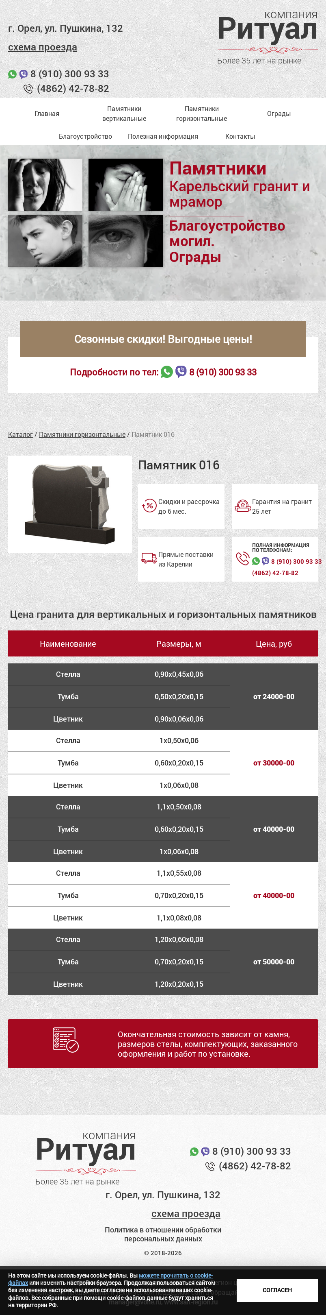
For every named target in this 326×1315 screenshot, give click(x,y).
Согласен (277, 1290)
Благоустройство (85, 136)
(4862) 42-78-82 (73, 88)
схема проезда (42, 46)
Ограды (279, 113)
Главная (47, 113)
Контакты (240, 136)
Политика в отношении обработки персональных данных (163, 1234)
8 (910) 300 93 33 (69, 73)
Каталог (20, 434)
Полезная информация (163, 136)
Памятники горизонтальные (82, 434)
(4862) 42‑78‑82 (275, 573)
